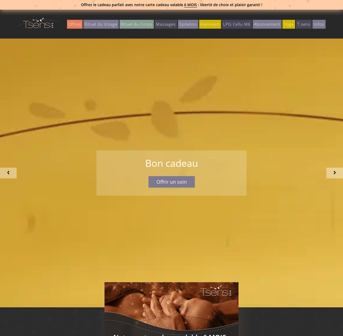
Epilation (188, 24)
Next (334, 173)
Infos (319, 24)
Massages (166, 24)
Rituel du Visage (101, 24)
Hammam (210, 24)
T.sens (303, 24)
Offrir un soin (171, 182)
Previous (8, 173)
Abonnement (267, 24)
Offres (74, 24)
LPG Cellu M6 (237, 24)
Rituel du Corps (136, 24)
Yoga (289, 24)
